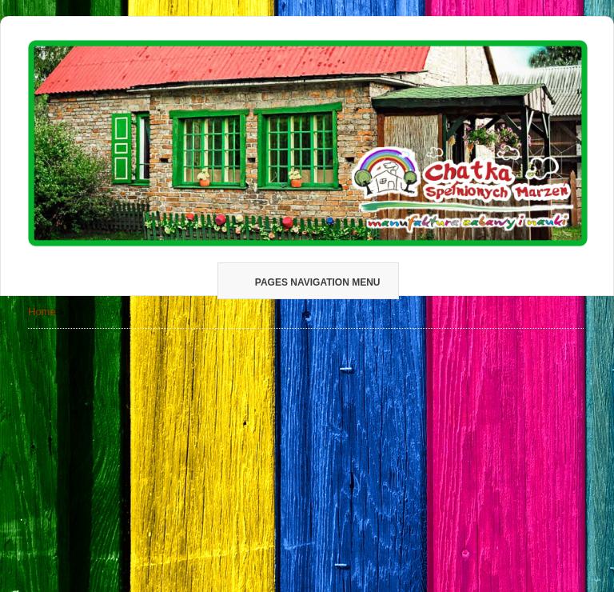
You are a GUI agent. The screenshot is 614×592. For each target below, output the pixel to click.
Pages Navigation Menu (307, 282)
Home (42, 312)
